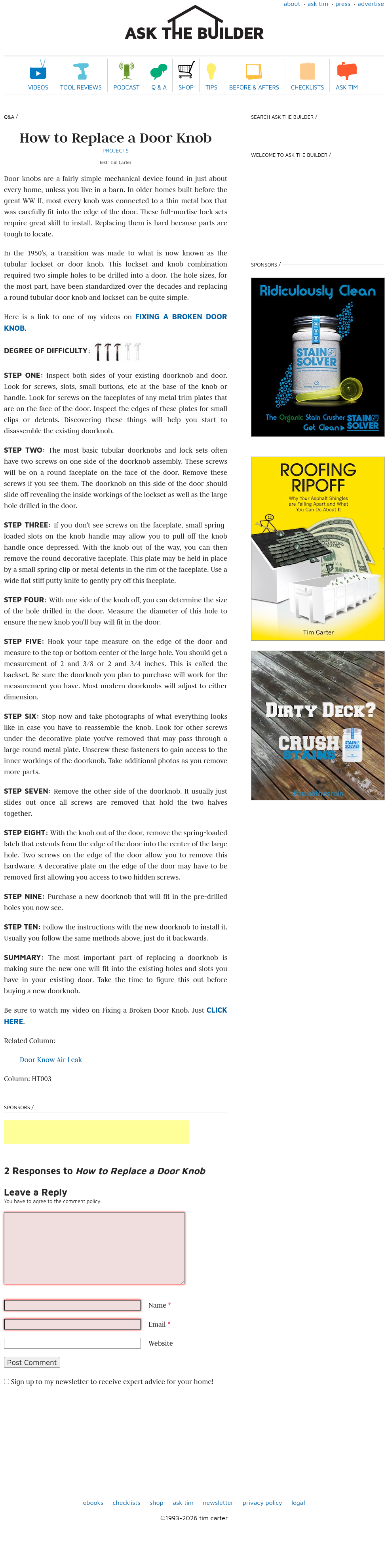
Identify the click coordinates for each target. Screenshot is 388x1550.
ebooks (93, 1502)
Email (159, 1324)
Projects (116, 150)
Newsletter (218, 1502)
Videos (38, 87)
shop (157, 1502)
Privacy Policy (262, 1502)
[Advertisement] (96, 1132)
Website (160, 1343)
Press (342, 3)
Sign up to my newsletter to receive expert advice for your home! (112, 1381)
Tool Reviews (81, 87)
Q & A (159, 87)
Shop (186, 87)
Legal (298, 1502)
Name (159, 1305)
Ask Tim (317, 3)
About (291, 3)
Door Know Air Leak (51, 1059)
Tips (211, 87)
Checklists (307, 87)
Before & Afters (254, 87)
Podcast (127, 87)
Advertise (371, 3)
